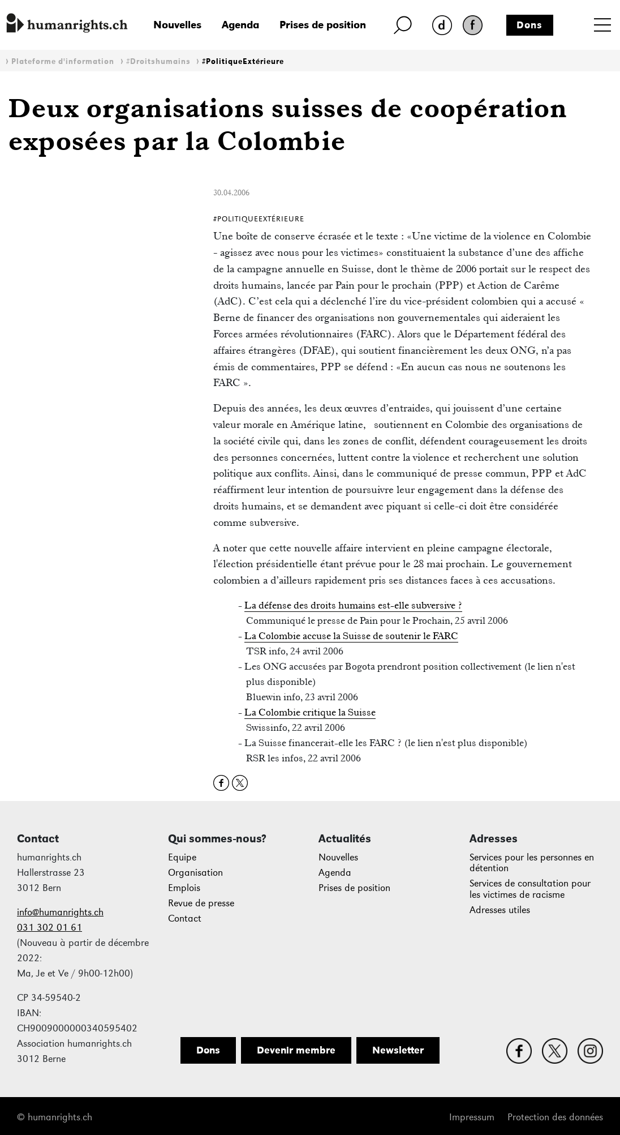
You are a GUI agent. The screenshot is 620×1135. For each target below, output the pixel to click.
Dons (529, 25)
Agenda (240, 24)
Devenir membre (296, 1050)
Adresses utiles (500, 910)
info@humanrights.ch (60, 912)
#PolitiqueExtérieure (243, 61)
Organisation (195, 873)
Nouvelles (177, 24)
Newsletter (398, 1050)
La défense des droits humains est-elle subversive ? (353, 605)
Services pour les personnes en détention (532, 863)
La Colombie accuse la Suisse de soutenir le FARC (351, 635)
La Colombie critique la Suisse (310, 712)
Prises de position (322, 24)
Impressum (471, 1117)
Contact (184, 918)
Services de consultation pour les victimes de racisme (530, 889)
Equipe (182, 857)
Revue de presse (201, 903)
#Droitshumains (158, 61)
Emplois (184, 888)
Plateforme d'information (62, 61)
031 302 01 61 (49, 927)
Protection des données (555, 1117)
